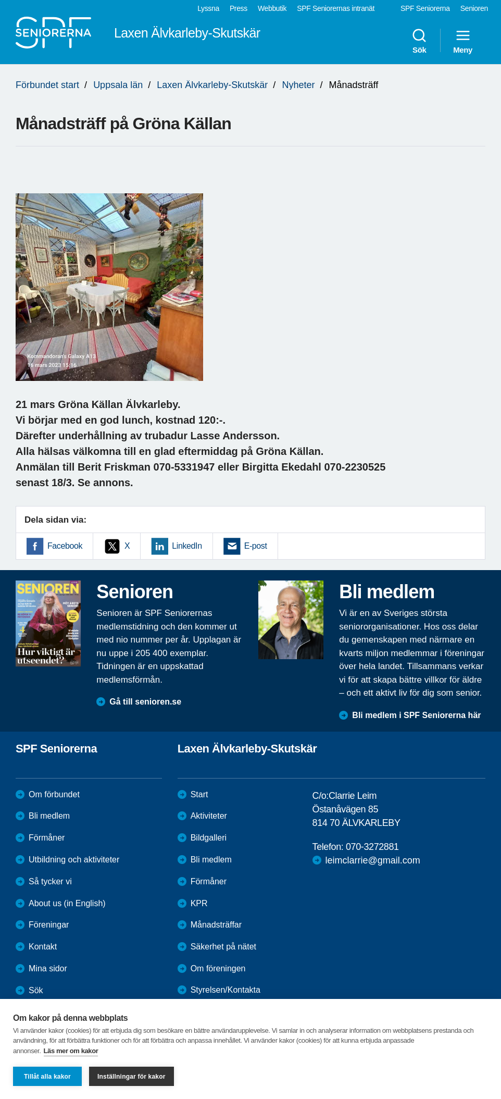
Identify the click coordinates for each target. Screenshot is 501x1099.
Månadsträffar (216, 924)
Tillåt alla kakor (47, 1076)
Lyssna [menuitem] (208, 8)
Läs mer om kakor (71, 1051)
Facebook (64, 545)
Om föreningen (218, 968)
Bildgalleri (209, 837)
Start (199, 794)
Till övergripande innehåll (0, 0)
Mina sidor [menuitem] (48, 968)
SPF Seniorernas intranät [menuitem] (335, 8)
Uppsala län (118, 85)
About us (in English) (67, 903)
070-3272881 (372, 847)
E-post (255, 545)
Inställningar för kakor (131, 1076)
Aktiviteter (209, 815)
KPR (199, 903)
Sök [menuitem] (419, 41)
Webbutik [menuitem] (272, 8)
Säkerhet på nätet (223, 946)
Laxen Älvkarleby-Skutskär (212, 85)
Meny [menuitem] (462, 41)
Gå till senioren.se (145, 701)
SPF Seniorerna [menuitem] (425, 8)
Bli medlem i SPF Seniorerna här (416, 715)
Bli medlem (49, 815)
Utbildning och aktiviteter (74, 859)
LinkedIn (187, 545)
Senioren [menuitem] (474, 8)
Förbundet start (47, 85)
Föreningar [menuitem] (49, 924)
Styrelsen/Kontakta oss (225, 995)
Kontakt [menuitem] (43, 946)
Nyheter (298, 85)
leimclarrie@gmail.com (372, 860)
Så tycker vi (50, 881)
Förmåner (47, 837)
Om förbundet (54, 794)
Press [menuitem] (238, 8)
